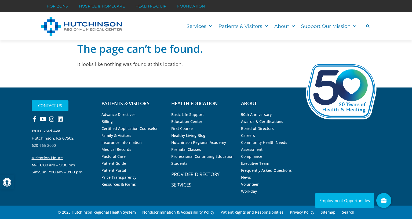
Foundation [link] (191, 6)
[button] (368, 26)
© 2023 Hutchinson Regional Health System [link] (97, 212)
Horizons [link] (57, 6)
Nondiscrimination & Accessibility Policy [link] (178, 212)
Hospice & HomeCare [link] (102, 6)
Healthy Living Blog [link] (188, 135)
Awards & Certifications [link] (262, 121)
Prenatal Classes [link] (186, 149)
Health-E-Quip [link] (151, 6)
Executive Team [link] (255, 163)
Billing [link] (107, 121)
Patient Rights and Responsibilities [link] (252, 212)
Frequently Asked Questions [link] (266, 170)
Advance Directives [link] (118, 114)
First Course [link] (182, 128)
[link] (7, 182)
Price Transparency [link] (118, 177)
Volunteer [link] (250, 184)
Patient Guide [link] (113, 163)
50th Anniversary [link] (256, 114)
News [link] (246, 177)
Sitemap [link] (328, 212)
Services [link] (199, 26)
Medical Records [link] (116, 149)
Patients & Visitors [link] (243, 26)
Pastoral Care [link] (113, 156)
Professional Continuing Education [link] (202, 156)
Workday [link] (249, 191)
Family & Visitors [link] (116, 135)
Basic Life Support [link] (187, 114)
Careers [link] (248, 135)
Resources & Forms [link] (118, 184)
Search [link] (348, 212)
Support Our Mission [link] (328, 26)
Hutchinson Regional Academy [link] (198, 142)
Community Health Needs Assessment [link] (264, 146)
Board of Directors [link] (257, 128)
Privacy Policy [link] (302, 212)
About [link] (284, 26)
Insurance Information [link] (121, 142)
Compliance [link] (251, 156)
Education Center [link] (186, 121)
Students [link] (179, 163)
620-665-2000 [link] (44, 145)
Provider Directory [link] (195, 174)
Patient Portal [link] (113, 170)
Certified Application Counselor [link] (129, 128)
